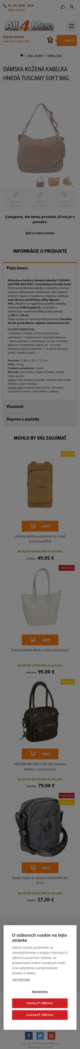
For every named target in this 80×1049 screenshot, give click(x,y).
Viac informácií (21, 979)
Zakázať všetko (39, 1015)
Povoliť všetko (40, 1003)
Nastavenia (40, 991)
